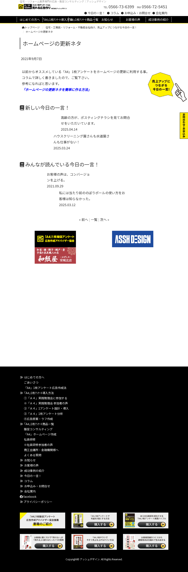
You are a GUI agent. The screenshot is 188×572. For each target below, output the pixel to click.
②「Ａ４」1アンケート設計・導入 (46, 408)
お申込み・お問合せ (137, 13)
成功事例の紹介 (34, 471)
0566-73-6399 (121, 6)
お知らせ (30, 460)
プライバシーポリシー (38, 502)
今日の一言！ (96, 13)
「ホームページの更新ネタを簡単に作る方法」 (56, 89)
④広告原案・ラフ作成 (38, 419)
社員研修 (29, 439)
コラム (114, 13)
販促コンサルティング (38, 429)
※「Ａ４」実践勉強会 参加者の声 (46, 403)
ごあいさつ (31, 382)
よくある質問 (32, 455)
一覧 (94, 219)
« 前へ (83, 219)
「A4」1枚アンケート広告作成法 (45, 388)
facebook (28, 496)
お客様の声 (31, 465)
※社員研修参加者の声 (38, 445)
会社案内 (161, 13)
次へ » (104, 219)
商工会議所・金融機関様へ (41, 450)
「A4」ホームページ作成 (40, 434)
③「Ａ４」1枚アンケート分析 (43, 414)
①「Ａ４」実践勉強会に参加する (45, 398)
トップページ (31, 27)
